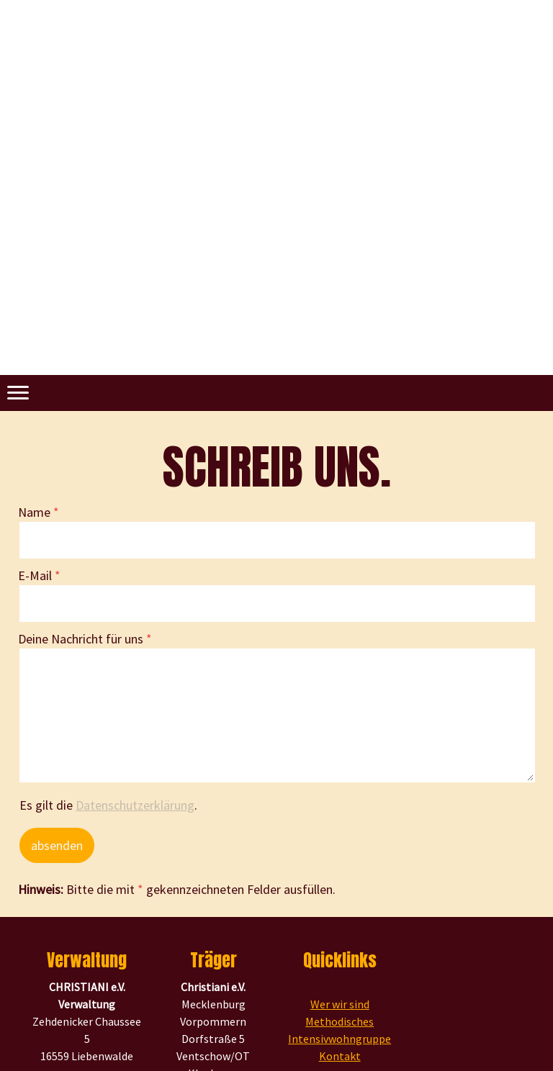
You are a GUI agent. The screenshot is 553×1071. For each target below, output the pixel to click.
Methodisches (339, 1021)
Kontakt (340, 1056)
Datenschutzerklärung (135, 805)
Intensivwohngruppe (339, 1038)
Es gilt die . (108, 805)
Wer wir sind (339, 1004)
